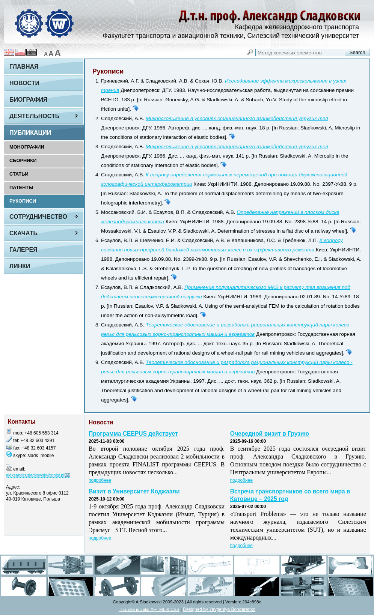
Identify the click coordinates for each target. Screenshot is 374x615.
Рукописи (22, 201)
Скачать (23, 233)
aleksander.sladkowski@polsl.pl (35, 475)
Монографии (26, 147)
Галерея (23, 250)
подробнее (100, 480)
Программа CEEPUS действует (133, 433)
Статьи (19, 174)
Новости (24, 83)
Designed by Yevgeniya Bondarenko (219, 609)
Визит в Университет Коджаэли (134, 491)
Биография (28, 99)
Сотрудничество (38, 217)
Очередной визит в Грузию (269, 433)
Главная (24, 66)
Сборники (22, 160)
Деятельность (34, 116)
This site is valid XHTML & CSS (149, 609)
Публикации (30, 132)
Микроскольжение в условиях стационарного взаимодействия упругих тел (237, 118)
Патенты (21, 187)
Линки (19, 266)
